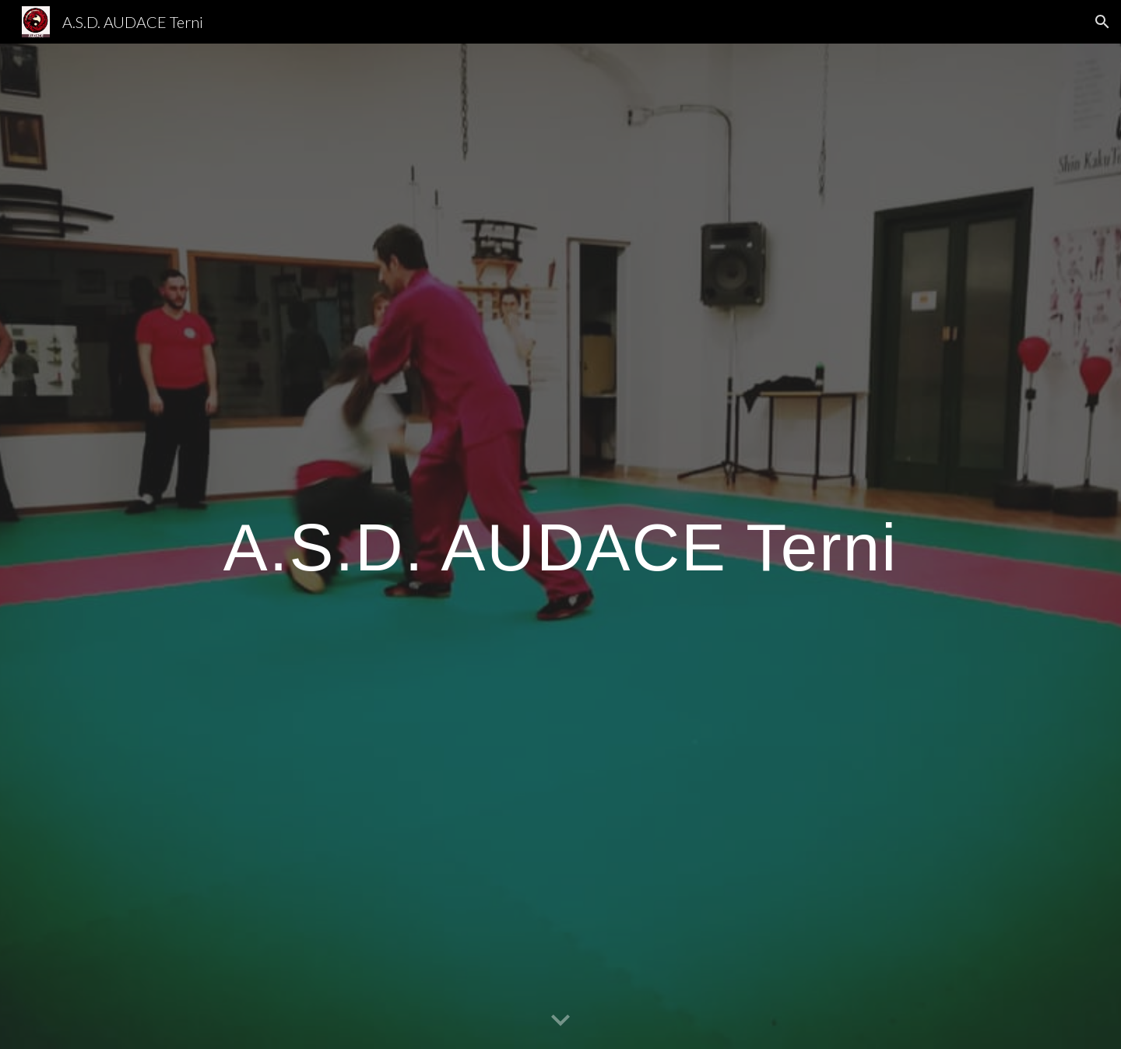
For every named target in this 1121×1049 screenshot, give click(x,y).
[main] (560, 546)
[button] (1102, 21)
